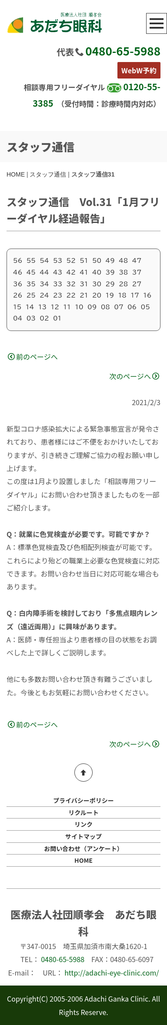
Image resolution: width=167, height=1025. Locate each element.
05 (145, 307)
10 (79, 307)
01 (57, 318)
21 (84, 295)
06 (132, 307)
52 (71, 261)
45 (31, 272)
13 (42, 307)
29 (110, 284)
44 (44, 272)
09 (92, 307)
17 (134, 295)
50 (96, 261)
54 (44, 261)
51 (84, 261)
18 (122, 295)
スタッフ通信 (48, 174)
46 (17, 272)
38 (123, 272)
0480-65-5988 (122, 51)
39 (110, 272)
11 (67, 307)
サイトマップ (83, 836)
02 (44, 318)
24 (44, 295)
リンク (83, 824)
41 (84, 272)
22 (71, 295)
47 (136, 261)
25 (31, 295)
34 (44, 284)
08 (105, 307)
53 (57, 261)
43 (57, 272)
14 (30, 307)
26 (17, 295)
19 (110, 295)
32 (71, 284)
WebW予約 (139, 70)
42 (71, 272)
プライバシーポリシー (83, 800)
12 (54, 307)
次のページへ (134, 376)
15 (17, 307)
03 (31, 318)
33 (57, 284)
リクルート (83, 812)
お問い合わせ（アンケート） (83, 848)
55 (31, 261)
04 (17, 318)
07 (118, 307)
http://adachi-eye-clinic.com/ (111, 972)
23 (57, 295)
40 (96, 272)
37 (136, 272)
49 (110, 261)
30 (96, 284)
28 (123, 284)
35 (31, 284)
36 (17, 284)
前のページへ (33, 356)
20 (96, 295)
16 (147, 295)
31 (84, 284)
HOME (16, 174)
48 (123, 261)
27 (136, 284)
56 (17, 261)
